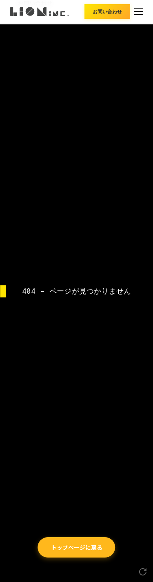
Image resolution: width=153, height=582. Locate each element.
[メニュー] (138, 11)
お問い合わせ (107, 11)
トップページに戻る (76, 547)
